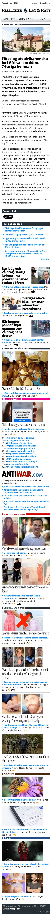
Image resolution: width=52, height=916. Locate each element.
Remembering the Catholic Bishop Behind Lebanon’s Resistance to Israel (23, 491)
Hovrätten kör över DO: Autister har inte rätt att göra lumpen (26, 758)
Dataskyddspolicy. (11, 908)
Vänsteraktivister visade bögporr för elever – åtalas (25, 589)
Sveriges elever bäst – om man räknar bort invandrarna (34, 303)
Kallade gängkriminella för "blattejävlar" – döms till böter (26, 246)
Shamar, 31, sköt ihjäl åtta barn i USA (21, 388)
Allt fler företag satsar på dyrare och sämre (23, 424)
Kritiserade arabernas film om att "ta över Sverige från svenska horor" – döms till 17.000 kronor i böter (25, 253)
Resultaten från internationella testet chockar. (26, 313)
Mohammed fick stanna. (15, 553)
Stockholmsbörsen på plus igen (22, 461)
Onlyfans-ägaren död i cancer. (18, 896)
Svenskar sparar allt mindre (20, 451)
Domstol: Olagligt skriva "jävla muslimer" (25, 234)
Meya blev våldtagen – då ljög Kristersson (23, 548)
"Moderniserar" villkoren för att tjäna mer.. (24, 429)
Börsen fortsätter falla (17, 464)
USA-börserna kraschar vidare (21, 456)
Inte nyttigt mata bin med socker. (20, 799)
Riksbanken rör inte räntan (20, 443)
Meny (42, 18)
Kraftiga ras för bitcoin (18, 440)
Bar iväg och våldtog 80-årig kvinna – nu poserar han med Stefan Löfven (15, 275)
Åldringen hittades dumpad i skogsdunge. (24, 287)
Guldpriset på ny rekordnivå (20, 438)
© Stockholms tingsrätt (39, 53)
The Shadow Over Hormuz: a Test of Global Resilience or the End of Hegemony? (24, 508)
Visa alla (45, 259)
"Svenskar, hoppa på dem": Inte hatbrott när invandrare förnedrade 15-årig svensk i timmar (25, 673)
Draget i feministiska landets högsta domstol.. (26, 637)
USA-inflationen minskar (19, 459)
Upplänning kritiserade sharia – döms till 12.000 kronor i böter (25, 239)
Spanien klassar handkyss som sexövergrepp (25, 633)
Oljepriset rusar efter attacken (21, 445)
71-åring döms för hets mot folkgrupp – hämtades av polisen (24, 229)
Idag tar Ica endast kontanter (21, 453)
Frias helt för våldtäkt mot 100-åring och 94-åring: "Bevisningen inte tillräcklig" (22, 718)
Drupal (46, 911)
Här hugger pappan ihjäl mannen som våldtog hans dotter (12, 328)
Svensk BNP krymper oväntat (21, 448)
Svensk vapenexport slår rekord (22, 466)
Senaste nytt (26, 18)
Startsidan (9, 18)
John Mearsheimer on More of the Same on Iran (26, 486)
